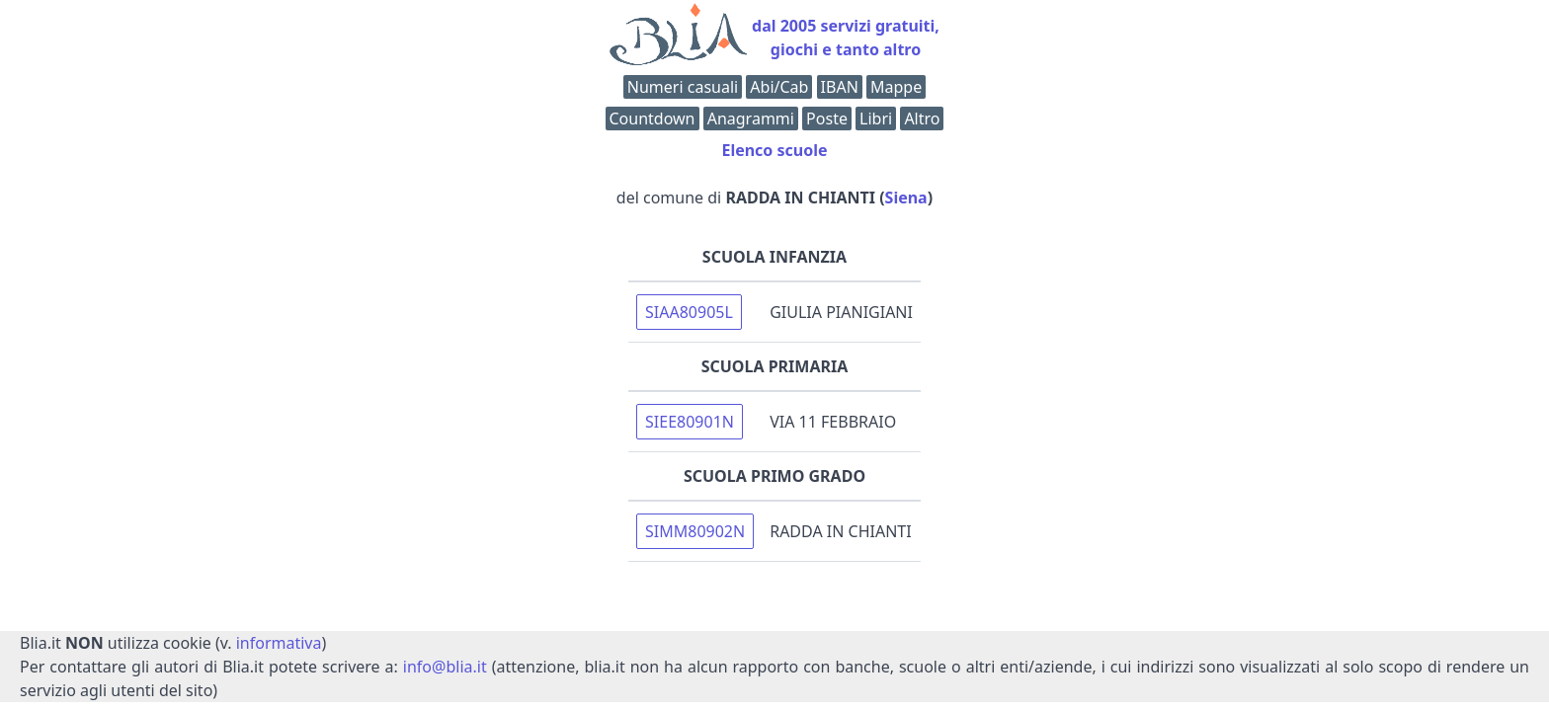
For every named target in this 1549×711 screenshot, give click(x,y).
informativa (279, 643)
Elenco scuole (774, 150)
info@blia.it (445, 666)
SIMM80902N (695, 531)
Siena (906, 197)
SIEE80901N (689, 422)
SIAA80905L (689, 312)
